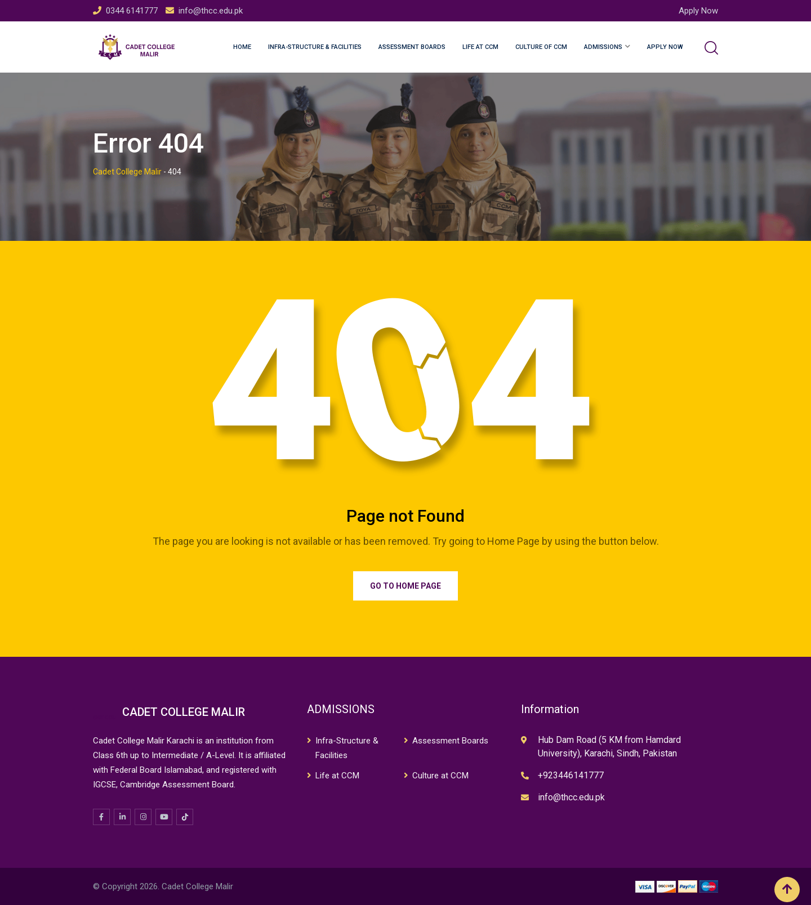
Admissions (603, 47)
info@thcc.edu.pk (211, 11)
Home (242, 47)
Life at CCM (480, 47)
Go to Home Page (405, 585)
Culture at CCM (440, 775)
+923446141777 (571, 775)
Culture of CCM (541, 47)
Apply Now (698, 11)
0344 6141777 (132, 11)
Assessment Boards (411, 47)
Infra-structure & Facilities (315, 47)
